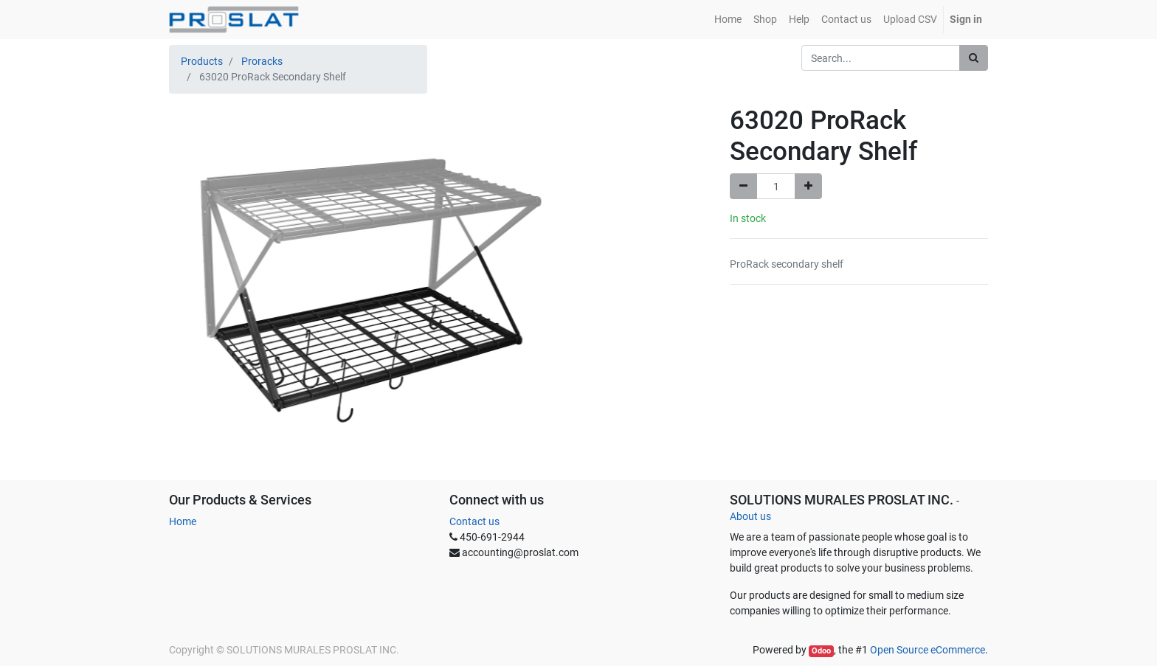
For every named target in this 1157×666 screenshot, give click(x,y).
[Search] (973, 58)
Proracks (262, 61)
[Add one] (808, 186)
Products (202, 61)
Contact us (474, 521)
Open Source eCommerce (927, 650)
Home (182, 521)
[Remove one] (743, 186)
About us (750, 516)
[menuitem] (727, 19)
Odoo (821, 651)
